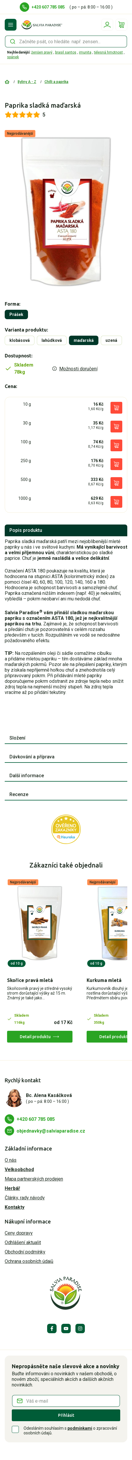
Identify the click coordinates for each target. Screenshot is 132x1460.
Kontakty (14, 1207)
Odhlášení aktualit (23, 1242)
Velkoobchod (19, 1169)
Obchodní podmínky (25, 1252)
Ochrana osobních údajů (29, 1261)
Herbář (12, 1188)
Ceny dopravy (19, 1233)
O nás (10, 1160)
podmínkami (79, 1428)
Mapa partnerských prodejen (34, 1179)
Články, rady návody (25, 1198)
